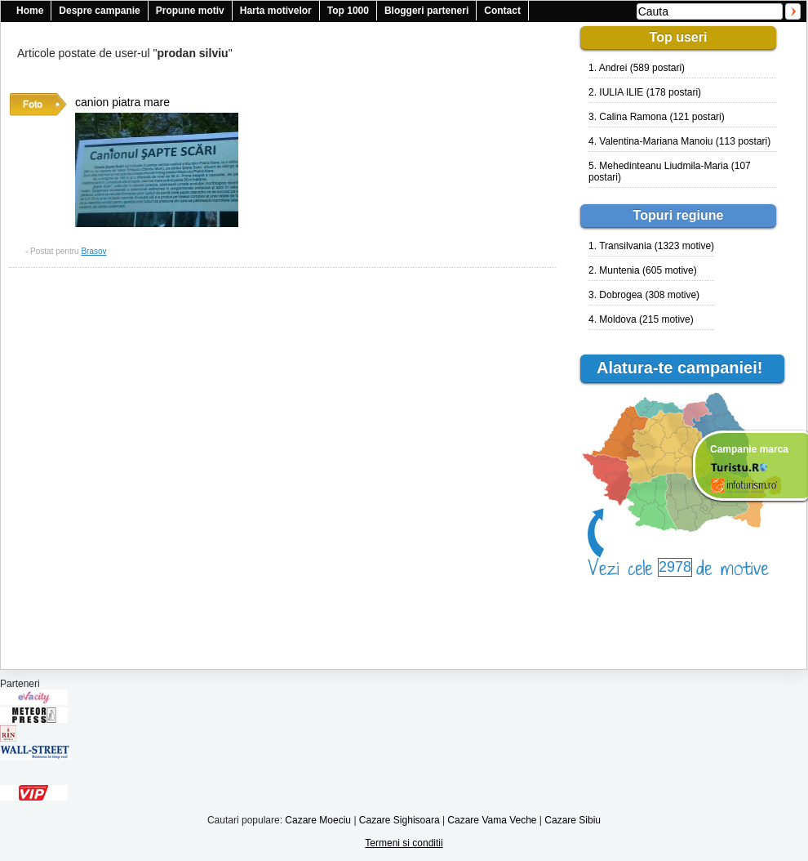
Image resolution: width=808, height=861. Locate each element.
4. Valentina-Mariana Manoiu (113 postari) (679, 141)
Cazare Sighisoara (399, 820)
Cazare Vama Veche (491, 820)
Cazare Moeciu (318, 820)
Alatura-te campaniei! (686, 368)
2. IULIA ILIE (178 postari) (644, 92)
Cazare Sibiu (572, 820)
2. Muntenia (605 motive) (642, 270)
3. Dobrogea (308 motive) (643, 295)
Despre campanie (99, 10)
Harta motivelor (276, 10)
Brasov (93, 251)
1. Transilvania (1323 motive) (651, 246)
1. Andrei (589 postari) (636, 68)
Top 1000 (348, 10)
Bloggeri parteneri (426, 10)
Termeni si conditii (403, 843)
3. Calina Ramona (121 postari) (656, 117)
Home (29, 10)
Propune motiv (190, 10)
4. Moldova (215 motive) (641, 319)
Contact (502, 10)
